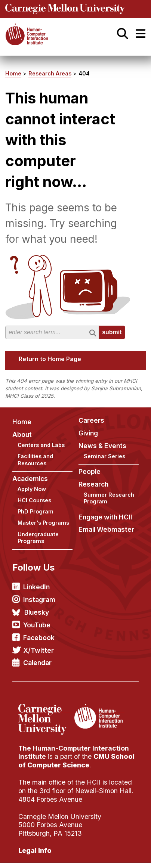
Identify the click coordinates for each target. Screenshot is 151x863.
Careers (91, 420)
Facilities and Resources (35, 459)
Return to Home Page (50, 359)
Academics (30, 478)
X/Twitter (38, 650)
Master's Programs (43, 522)
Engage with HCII (105, 517)
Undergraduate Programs (38, 537)
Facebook (39, 638)
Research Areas (49, 73)
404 (84, 73)
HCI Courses (34, 500)
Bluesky (36, 612)
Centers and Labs (41, 445)
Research (93, 484)
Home (13, 73)
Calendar (37, 663)
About (22, 434)
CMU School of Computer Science (76, 760)
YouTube (36, 625)
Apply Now (32, 489)
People (89, 471)
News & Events (102, 446)
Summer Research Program (109, 498)
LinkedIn (36, 587)
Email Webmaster (106, 529)
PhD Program (35, 511)
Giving (88, 433)
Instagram (39, 599)
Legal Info (35, 850)
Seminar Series (104, 456)
